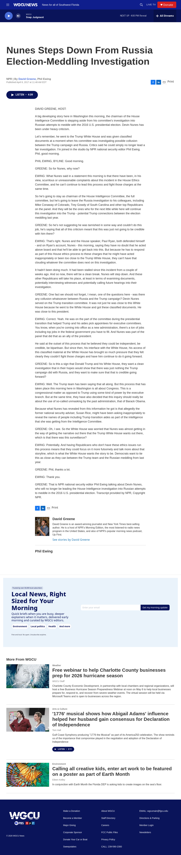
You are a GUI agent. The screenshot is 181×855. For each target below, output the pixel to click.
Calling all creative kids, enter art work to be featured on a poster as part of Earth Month (112, 771)
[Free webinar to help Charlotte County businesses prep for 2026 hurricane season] (27, 676)
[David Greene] (42, 526)
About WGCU (108, 811)
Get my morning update (155, 607)
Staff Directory (108, 818)
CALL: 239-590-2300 (111, 846)
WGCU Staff (58, 681)
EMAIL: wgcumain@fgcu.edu (153, 811)
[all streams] (165, 16)
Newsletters (145, 832)
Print (170, 81)
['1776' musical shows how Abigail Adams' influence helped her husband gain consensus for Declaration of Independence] (27, 720)
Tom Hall (56, 730)
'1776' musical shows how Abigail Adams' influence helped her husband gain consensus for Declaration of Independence (111, 719)
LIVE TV (151, 4)
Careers (105, 825)
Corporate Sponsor (72, 832)
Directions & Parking (149, 818)
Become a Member (72, 818)
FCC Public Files (109, 832)
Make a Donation (71, 811)
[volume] (18, 15)
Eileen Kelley (58, 779)
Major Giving (69, 825)
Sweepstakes (69, 846)
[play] (8, 16)
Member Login (146, 825)
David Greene (27, 78)
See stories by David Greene (71, 539)
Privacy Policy (108, 839)
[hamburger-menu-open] (8, 5)
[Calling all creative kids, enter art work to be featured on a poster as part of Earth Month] (27, 775)
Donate (168, 4)
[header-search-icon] (141, 4)
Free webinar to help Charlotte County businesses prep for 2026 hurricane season (109, 672)
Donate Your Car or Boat (75, 839)
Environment (59, 764)
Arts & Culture (59, 709)
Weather (56, 665)
